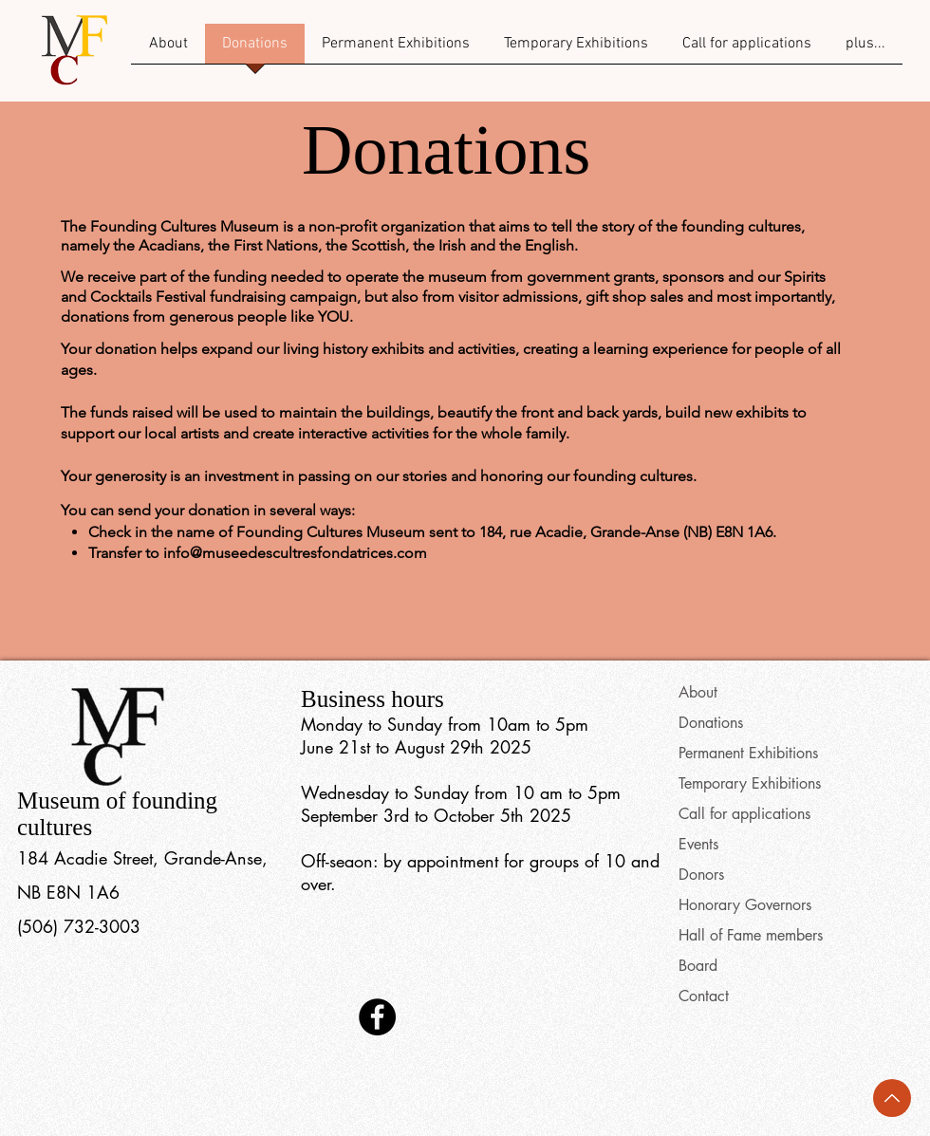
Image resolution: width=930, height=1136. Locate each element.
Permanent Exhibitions (748, 753)
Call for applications (744, 814)
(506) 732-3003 (78, 926)
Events (698, 844)
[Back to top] (892, 1098)
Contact (704, 996)
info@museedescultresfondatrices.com (295, 553)
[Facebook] (377, 1016)
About (698, 692)
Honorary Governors (745, 905)
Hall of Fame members (751, 935)
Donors (701, 875)
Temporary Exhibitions (750, 783)
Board (698, 966)
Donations (711, 723)
